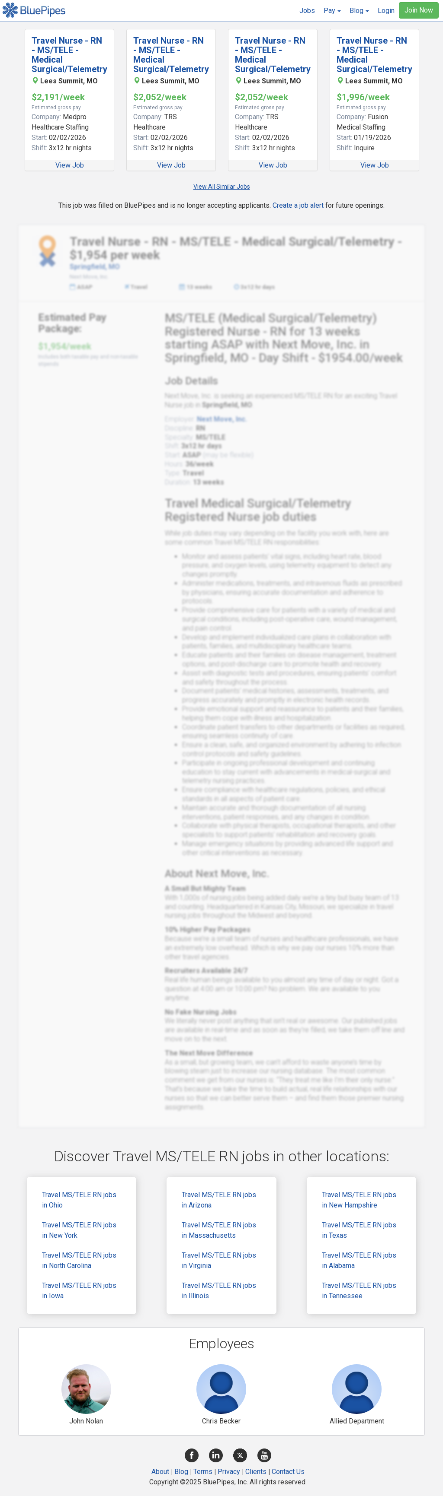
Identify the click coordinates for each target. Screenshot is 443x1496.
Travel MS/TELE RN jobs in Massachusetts (219, 1230)
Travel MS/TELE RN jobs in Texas (359, 1230)
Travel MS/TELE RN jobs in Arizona (219, 1200)
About (160, 1471)
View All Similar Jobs (221, 186)
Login (386, 10)
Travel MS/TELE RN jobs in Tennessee (359, 1290)
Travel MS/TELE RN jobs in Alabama (359, 1260)
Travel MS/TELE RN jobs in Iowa (79, 1290)
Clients (255, 1471)
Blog (181, 1471)
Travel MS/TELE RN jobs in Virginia (219, 1260)
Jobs (307, 10)
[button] (332, 11)
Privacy (229, 1471)
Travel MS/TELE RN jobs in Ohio (79, 1200)
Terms (202, 1471)
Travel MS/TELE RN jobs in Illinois (219, 1290)
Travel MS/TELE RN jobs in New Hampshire (359, 1200)
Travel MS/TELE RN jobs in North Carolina (79, 1260)
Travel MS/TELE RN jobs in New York (79, 1230)
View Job (69, 165)
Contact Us (288, 1471)
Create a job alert (298, 205)
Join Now (418, 10)
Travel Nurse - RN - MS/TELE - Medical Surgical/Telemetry (69, 54)
